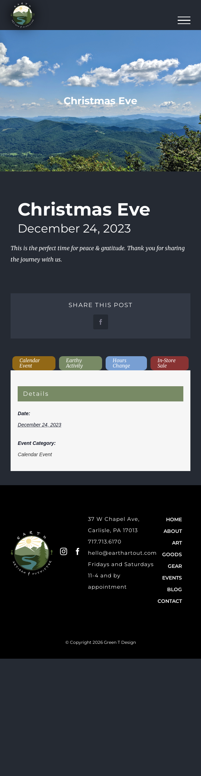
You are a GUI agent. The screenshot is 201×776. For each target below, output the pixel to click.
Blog (174, 589)
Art (177, 543)
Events (172, 578)
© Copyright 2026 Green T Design (100, 642)
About (173, 531)
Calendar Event (35, 454)
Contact (170, 601)
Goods (172, 554)
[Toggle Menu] (184, 20)
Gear (175, 566)
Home (174, 519)
